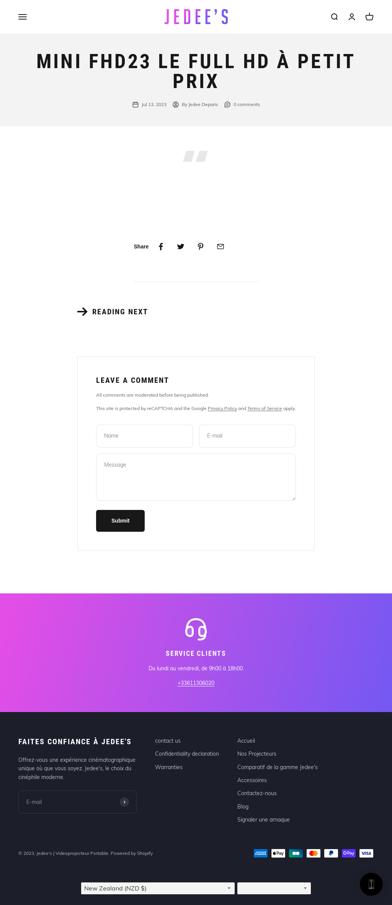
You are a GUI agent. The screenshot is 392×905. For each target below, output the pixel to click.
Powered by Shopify (132, 853)
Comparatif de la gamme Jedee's (277, 767)
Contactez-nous (257, 793)
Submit (120, 521)
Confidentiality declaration (187, 753)
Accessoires (252, 780)
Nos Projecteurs (256, 753)
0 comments (242, 104)
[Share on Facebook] (160, 246)
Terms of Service (264, 408)
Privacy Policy (222, 408)
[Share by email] (220, 246)
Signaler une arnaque (263, 819)
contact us (168, 740)
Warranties (169, 767)
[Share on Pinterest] (200, 246)
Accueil (246, 740)
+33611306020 (196, 683)
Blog (242, 806)
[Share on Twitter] (180, 246)
